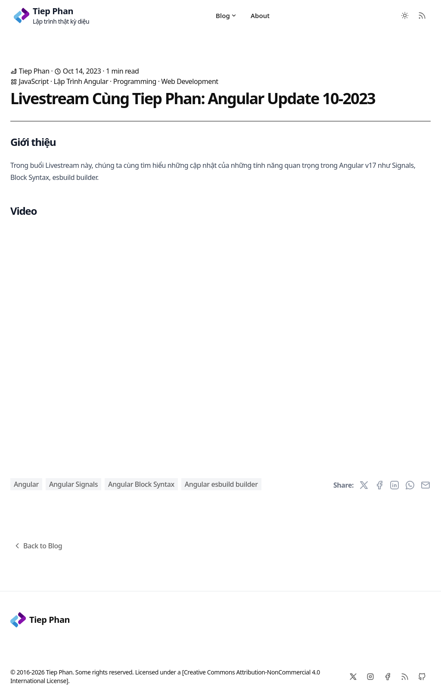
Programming (134, 81)
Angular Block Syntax (141, 484)
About (260, 15)
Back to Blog (37, 546)
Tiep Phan (40, 620)
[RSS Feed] (422, 15)
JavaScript (34, 81)
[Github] (422, 676)
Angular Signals (73, 484)
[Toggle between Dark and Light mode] (404, 15)
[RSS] (404, 676)
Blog (226, 15)
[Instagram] (370, 676)
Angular (26, 484)
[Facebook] (387, 676)
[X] (353, 676)
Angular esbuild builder (221, 484)
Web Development (189, 81)
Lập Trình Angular (80, 81)
